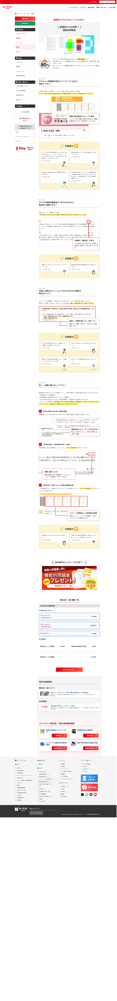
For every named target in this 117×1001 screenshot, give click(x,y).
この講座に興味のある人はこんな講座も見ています (25, 127)
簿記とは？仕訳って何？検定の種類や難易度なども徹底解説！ (70, 692)
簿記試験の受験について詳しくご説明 (62, 706)
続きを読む (53, 695)
